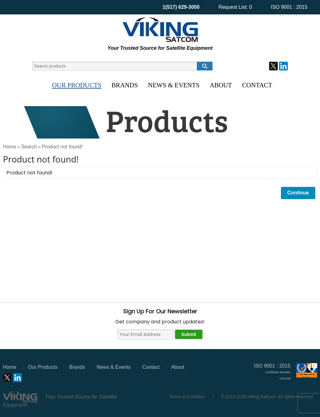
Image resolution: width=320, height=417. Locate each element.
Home (9, 146)
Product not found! (62, 146)
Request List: (235, 7)
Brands (125, 85)
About (221, 85)
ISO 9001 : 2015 (289, 7)
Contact (257, 85)
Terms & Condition (187, 396)
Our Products (77, 85)
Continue (298, 192)
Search (29, 146)
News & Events (173, 85)
